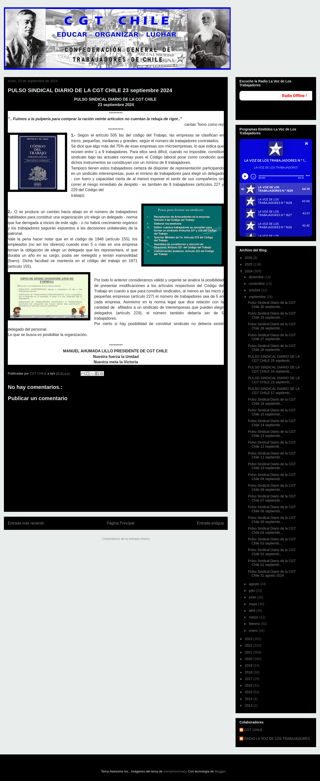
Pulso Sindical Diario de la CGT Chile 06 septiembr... (272, 509)
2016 (249, 685)
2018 (249, 672)
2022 (249, 645)
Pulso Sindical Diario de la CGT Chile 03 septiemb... (272, 541)
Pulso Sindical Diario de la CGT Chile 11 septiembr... (272, 455)
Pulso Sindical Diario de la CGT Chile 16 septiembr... (272, 401)
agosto (254, 584)
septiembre (258, 297)
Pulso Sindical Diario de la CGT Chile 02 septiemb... (272, 552)
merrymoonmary (174, 771)
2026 (249, 258)
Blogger (220, 771)
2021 (249, 652)
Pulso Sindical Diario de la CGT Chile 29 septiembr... (272, 315)
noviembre (257, 284)
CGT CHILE (253, 730)
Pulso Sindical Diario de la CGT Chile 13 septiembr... (272, 434)
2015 (249, 692)
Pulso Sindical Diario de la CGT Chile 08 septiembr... (272, 488)
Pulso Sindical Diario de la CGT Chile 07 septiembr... (272, 498)
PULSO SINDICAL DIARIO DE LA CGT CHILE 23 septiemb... (273, 380)
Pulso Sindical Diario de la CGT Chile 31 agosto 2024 (272, 574)
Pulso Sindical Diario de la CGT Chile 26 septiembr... (272, 348)
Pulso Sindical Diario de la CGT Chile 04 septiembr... (272, 530)
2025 (249, 264)
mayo (253, 604)
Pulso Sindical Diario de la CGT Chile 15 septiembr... (272, 412)
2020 (249, 659)
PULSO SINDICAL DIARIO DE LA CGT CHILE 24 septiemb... (273, 369)
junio (253, 597)
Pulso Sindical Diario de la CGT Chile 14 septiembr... (272, 423)
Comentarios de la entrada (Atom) (126, 539)
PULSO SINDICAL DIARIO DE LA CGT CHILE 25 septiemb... (273, 359)
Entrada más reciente (26, 523)
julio (252, 591)
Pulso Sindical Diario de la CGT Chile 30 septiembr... (272, 305)
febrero (254, 624)
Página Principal (120, 523)
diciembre (257, 277)
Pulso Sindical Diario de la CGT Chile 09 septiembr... (272, 477)
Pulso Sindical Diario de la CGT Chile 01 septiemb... (272, 563)
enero (253, 631)
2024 (249, 271)
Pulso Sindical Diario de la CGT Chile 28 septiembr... (272, 326)
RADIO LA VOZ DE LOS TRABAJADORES (277, 739)
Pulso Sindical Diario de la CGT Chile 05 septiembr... (272, 520)
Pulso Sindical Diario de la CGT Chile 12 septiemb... (272, 444)
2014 (249, 699)
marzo (254, 617)
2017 (249, 679)
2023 (249, 639)
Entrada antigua (210, 523)
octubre (255, 290)
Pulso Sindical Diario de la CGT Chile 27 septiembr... (272, 337)
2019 (249, 665)
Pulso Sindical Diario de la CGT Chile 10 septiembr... (272, 466)
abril (252, 611)
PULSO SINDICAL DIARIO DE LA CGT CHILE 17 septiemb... (273, 391)
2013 (249, 705)
